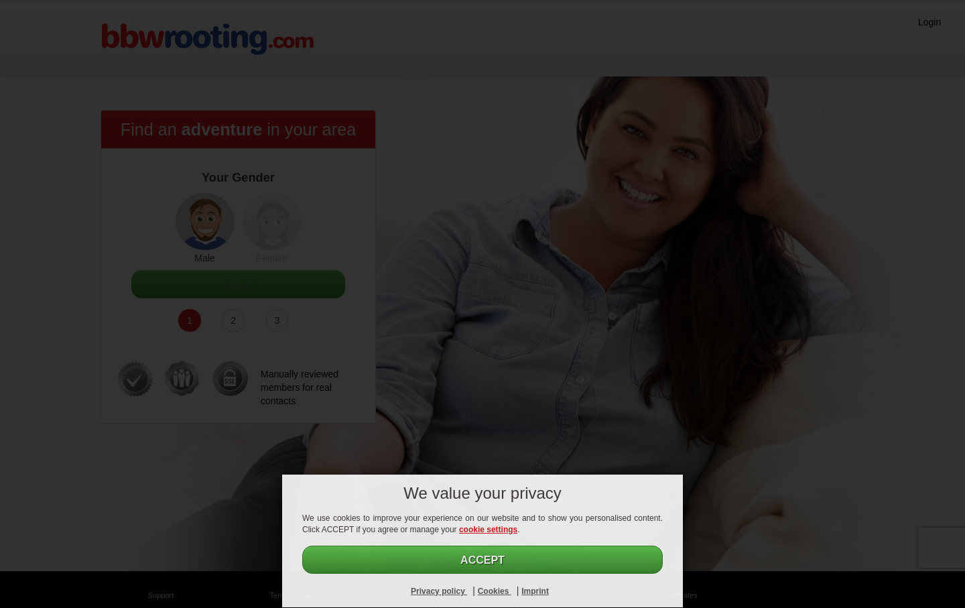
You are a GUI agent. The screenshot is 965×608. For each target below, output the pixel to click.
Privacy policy (439, 591)
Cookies (494, 591)
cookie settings (488, 529)
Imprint (535, 591)
